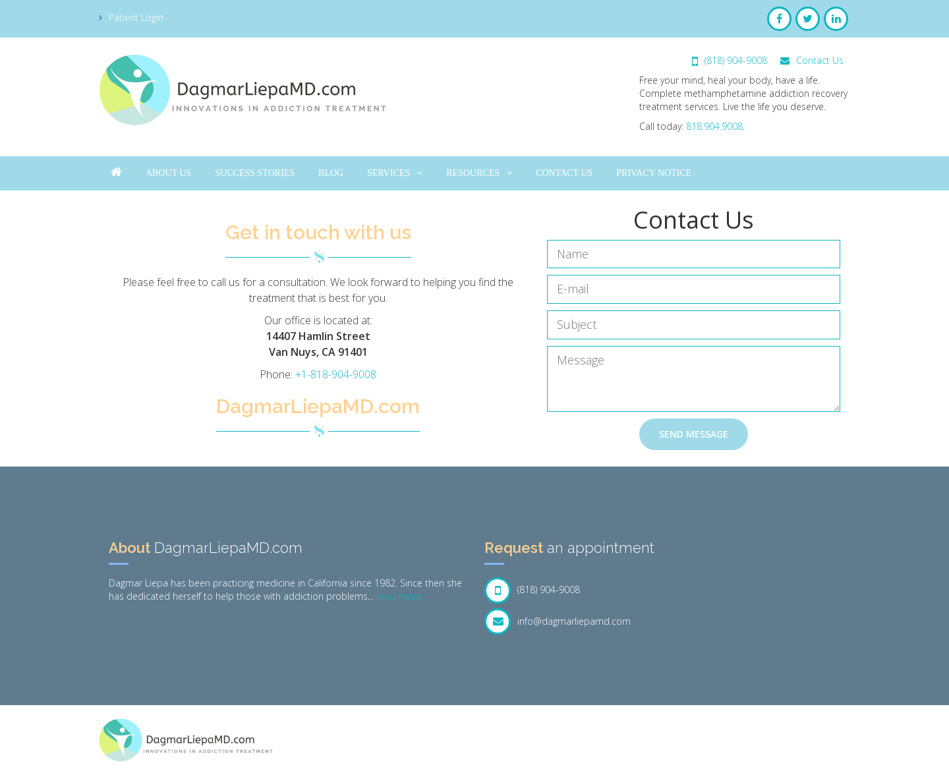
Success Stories (255, 173)
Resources (479, 173)
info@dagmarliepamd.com (557, 621)
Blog (330, 173)
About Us (168, 173)
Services (394, 173)
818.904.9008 (714, 126)
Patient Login (131, 17)
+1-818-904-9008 (335, 374)
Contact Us (812, 60)
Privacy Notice (653, 173)
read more (399, 596)
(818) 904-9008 (729, 60)
